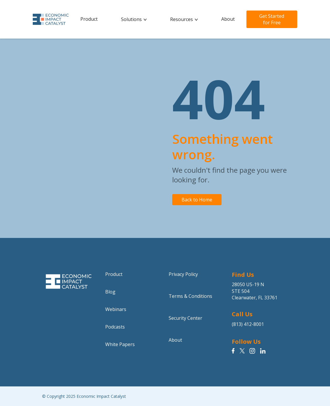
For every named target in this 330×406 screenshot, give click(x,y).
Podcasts (115, 327)
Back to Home (197, 199)
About (228, 19)
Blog (110, 291)
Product (89, 19)
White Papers (120, 344)
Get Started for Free (271, 19)
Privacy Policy (183, 274)
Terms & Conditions (190, 296)
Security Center (185, 318)
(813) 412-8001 (248, 324)
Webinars (115, 309)
